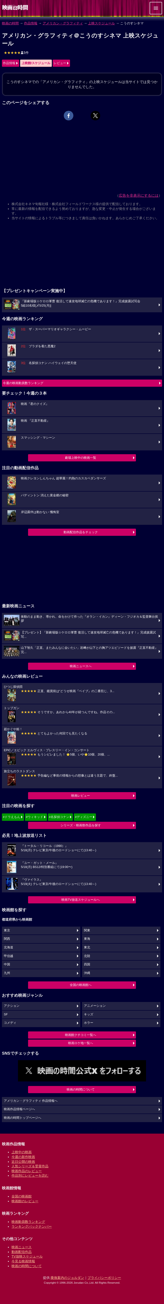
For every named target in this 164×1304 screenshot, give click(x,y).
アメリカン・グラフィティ (63, 23)
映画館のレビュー (25, 1201)
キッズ (88, 1014)
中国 (7, 964)
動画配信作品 (22, 1252)
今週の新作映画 (23, 1157)
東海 (87, 938)
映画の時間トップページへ (22, 1117)
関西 (7, 938)
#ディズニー (83, 817)
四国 (87, 964)
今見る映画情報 (23, 1261)
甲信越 (8, 956)
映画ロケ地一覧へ (80, 1043)
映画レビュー (80, 795)
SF (6, 1014)
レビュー (60, 63)
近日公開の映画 (23, 1162)
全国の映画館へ (81, 985)
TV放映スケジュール (27, 1256)
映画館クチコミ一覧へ (80, 1035)
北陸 (87, 956)
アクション (11, 1005)
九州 (7, 973)
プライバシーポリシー (104, 1278)
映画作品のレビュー (27, 1171)
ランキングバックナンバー (32, 1226)
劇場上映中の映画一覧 (80, 457)
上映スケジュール (101, 23)
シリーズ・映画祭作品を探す (80, 825)
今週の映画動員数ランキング (23, 383)
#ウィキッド (34, 817)
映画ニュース (22, 1247)
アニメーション (95, 1005)
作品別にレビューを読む (30, 1175)
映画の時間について (81, 1089)
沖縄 (87, 973)
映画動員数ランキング (28, 1222)
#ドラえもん (11, 817)
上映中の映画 (22, 1152)
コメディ (10, 1022)
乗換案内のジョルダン (67, 1278)
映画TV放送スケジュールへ (80, 899)
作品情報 (30, 23)
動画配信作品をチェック (81, 532)
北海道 (8, 947)
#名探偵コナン (59, 817)
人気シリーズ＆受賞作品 (30, 1166)
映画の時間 (10, 23)
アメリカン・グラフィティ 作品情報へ (31, 1101)
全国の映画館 (22, 1196)
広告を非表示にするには (138, 195)
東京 (7, 930)
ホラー (88, 1022)
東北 (87, 947)
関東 (87, 930)
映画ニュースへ (81, 666)
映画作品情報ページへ (19, 1109)
